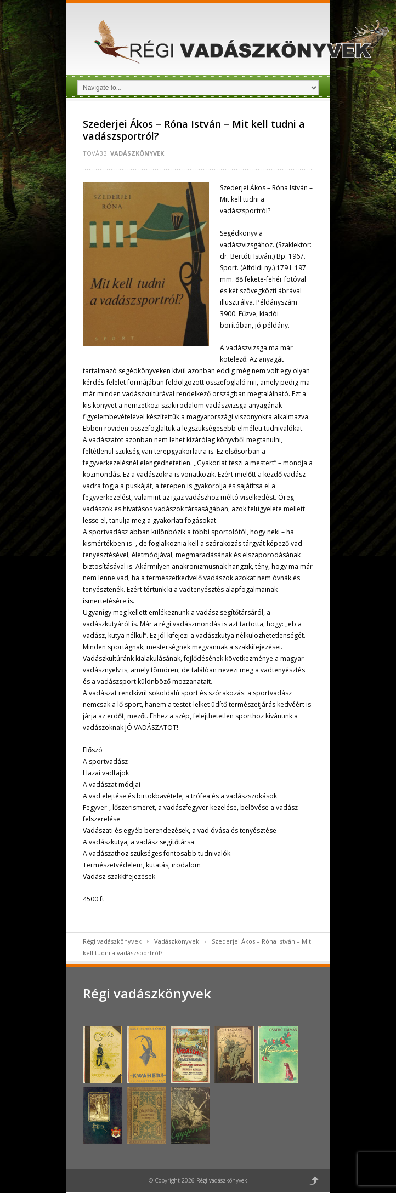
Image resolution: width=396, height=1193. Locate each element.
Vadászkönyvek (137, 153)
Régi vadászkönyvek (112, 941)
